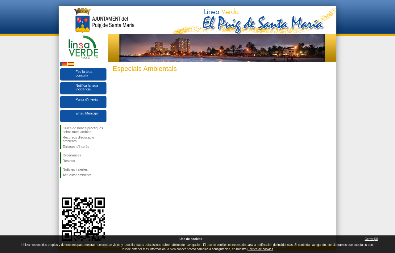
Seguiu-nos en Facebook (64, 187)
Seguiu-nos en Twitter (74, 187)
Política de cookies (260, 249)
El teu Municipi (87, 113)
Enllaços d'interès (76, 146)
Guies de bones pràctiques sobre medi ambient (83, 130)
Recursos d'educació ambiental (78, 139)
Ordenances (72, 155)
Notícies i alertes (75, 169)
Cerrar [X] (371, 239)
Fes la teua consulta (84, 73)
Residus (69, 161)
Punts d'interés (87, 99)
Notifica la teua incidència (87, 87)
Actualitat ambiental (77, 175)
